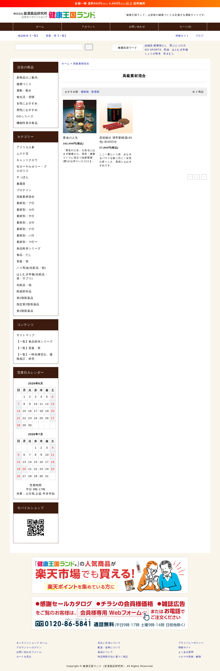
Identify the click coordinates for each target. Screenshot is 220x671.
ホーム (37, 26)
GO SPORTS (153, 49)
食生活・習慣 (26, 97)
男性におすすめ (27, 110)
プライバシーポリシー (191, 643)
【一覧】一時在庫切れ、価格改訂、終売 (35, 356)
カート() (182, 26)
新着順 (95, 91)
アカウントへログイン (29, 647)
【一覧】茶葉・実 (29, 348)
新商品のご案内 (27, 77)
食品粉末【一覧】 (26, 35)
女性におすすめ (27, 103)
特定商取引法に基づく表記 (113, 656)
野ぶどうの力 (178, 45)
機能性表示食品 (27, 123)
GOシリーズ (25, 116)
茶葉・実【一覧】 (54, 35)
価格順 (85, 91)
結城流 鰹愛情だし (156, 45)
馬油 (166, 49)
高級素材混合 (81, 63)
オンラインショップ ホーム (32, 643)
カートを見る (24, 656)
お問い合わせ (134, 26)
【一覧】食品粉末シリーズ (35, 341)
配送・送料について (109, 647)
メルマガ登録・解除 (189, 656)
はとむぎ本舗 (180, 49)
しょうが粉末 (153, 53)
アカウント (85, 26)
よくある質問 (186, 652)
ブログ (200, 35)
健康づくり (24, 84)
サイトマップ (26, 335)
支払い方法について (109, 643)
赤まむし (168, 53)
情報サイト (182, 35)
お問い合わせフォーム (29, 652)
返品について (105, 652)
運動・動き (24, 90)
